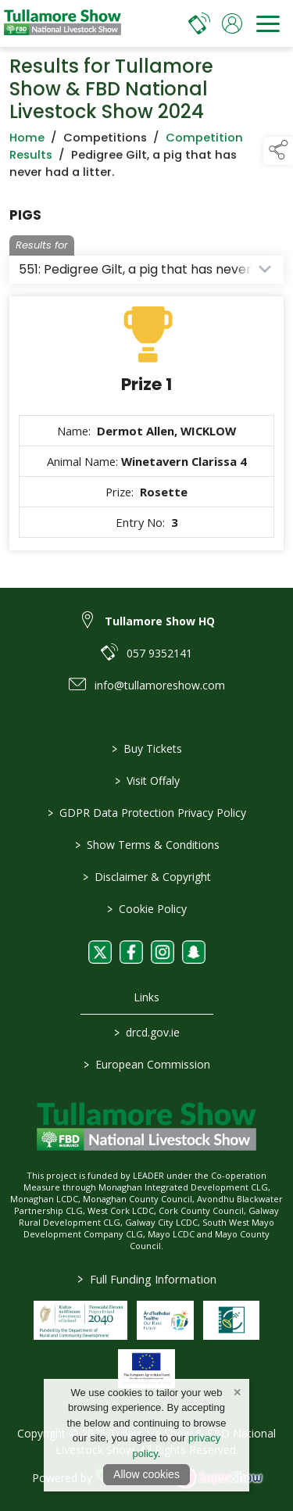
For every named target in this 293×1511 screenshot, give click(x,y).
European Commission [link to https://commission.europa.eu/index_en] (147, 1064)
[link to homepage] (62, 23)
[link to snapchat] (193, 952)
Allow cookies (146, 1474)
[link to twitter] (100, 952)
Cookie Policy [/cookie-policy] (147, 909)
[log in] (232, 23)
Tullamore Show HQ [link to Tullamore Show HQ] (160, 621)
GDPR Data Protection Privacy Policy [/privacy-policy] (147, 813)
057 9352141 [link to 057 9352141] (159, 653)
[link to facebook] (131, 952)
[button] (278, 151)
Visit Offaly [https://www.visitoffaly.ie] (146, 781)
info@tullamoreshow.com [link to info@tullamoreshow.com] (160, 685)
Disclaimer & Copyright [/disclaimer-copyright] (147, 877)
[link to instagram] (162, 952)
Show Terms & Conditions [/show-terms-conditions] (146, 845)
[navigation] (268, 23)
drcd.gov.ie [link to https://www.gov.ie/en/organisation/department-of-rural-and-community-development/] (147, 1032)
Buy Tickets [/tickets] (147, 748)
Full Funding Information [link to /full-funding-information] (146, 1279)
